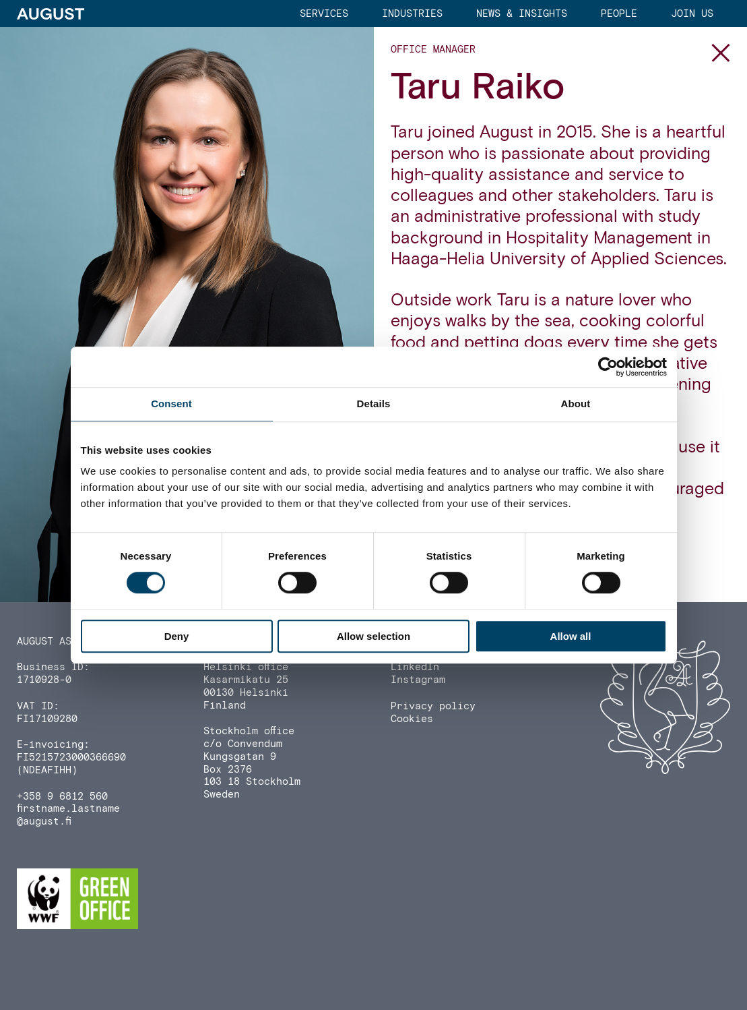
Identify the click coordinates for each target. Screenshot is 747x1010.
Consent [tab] (171, 403)
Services (324, 14)
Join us (692, 14)
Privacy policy (433, 706)
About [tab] (576, 403)
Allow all (570, 636)
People (619, 14)
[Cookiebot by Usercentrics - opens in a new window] (608, 367)
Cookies (412, 719)
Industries (412, 14)
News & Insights (521, 14)
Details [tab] (374, 403)
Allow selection (373, 636)
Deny (176, 636)
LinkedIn (415, 667)
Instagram (418, 680)
